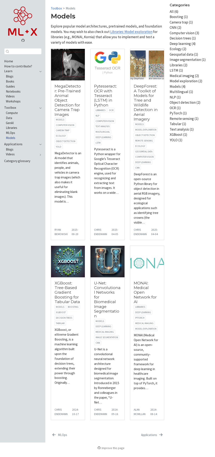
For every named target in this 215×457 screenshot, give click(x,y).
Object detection (65, 141)
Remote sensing (144, 140)
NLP (97, 115)
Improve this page (111, 448)
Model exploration (145, 129)
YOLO (58, 146)
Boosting (73, 306)
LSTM (98, 142)
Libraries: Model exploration (131, 31)
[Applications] (152, 435)
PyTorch (139, 317)
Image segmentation (107, 337)
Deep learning (103, 137)
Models (70, 8)
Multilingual (103, 131)
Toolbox (56, 8)
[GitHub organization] (22, 40)
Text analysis (103, 126)
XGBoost (61, 312)
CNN (137, 167)
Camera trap (62, 130)
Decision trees (64, 317)
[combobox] (23, 51)
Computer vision (65, 125)
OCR (111, 110)
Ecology (61, 135)
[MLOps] (59, 435)
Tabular (60, 323)
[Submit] (7, 51)
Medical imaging (105, 331)
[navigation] (39, 71)
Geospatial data (143, 151)
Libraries (100, 110)
